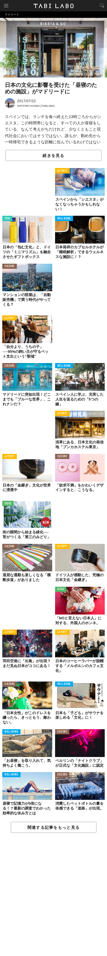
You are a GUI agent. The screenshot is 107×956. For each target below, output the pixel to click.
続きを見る (53, 155)
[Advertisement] (53, 894)
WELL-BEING (64, 218)
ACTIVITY (62, 171)
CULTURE (10, 266)
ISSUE (8, 503)
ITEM (7, 218)
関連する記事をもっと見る (53, 827)
